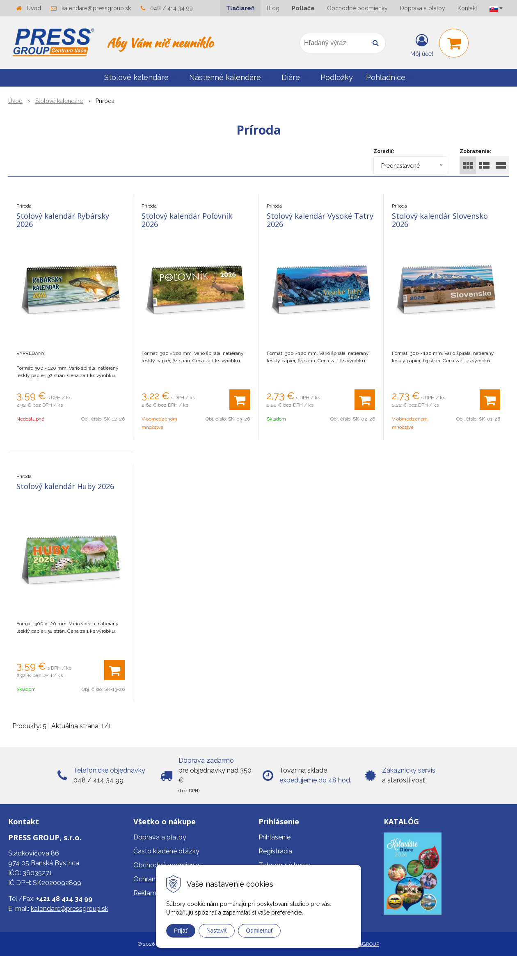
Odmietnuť (259, 930)
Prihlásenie (274, 837)
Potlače (303, 8)
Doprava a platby (422, 8)
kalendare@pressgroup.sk (96, 8)
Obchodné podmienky (357, 8)
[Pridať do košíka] (239, 399)
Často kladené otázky (166, 851)
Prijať (181, 930)
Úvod (34, 8)
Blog (273, 8)
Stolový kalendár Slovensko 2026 (440, 220)
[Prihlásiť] (421, 44)
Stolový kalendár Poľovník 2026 (187, 220)
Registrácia (275, 851)
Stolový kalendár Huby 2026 (65, 486)
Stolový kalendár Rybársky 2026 (62, 220)
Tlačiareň (240, 8)
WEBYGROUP (363, 944)
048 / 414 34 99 (171, 8)
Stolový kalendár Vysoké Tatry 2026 (320, 220)
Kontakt (467, 8)
